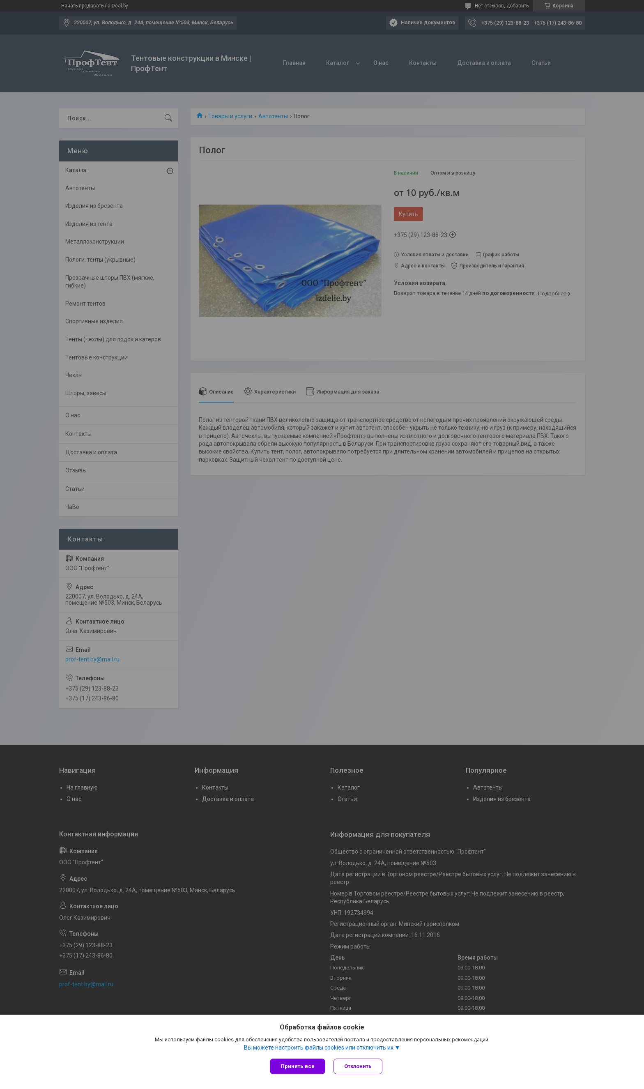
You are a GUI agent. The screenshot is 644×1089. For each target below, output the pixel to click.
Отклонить (358, 1066)
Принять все (298, 1066)
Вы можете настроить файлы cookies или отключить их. (319, 1047)
